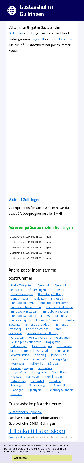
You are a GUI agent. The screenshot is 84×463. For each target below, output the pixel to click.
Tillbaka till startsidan (37, 431)
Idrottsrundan (62, 39)
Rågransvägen (38, 385)
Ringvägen (17, 385)
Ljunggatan (39, 372)
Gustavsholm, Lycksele (25, 412)
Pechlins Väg (53, 377)
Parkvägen (33, 377)
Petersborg (18, 381)
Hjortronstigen (42, 346)
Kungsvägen (61, 359)
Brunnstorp (58, 290)
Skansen (16, 394)
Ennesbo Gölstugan (59, 307)
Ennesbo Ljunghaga (54, 316)
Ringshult (37, 39)
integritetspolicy (49, 451)
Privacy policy (17, 437)
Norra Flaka (59, 372)
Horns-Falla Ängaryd (34, 351)
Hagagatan (53, 342)
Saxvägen (17, 390)
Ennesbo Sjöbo (21, 320)
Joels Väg (40, 355)
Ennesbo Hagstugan (24, 311)
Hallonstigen (19, 346)
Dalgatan (40, 298)
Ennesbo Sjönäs (47, 320)
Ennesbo (57, 298)
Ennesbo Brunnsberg (53, 303)
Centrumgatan (20, 298)
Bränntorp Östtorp (50, 294)
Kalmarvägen (19, 359)
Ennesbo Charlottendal (26, 307)
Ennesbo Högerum (55, 311)
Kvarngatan (18, 364)
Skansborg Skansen (59, 390)
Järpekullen (58, 355)
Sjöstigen (34, 390)
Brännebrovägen (22, 294)
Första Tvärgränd (40, 338)
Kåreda (53, 364)
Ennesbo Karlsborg (23, 316)
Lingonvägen (19, 372)
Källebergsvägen (22, 368)
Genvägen (63, 338)
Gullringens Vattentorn (26, 342)
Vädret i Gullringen (24, 200)
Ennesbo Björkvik (22, 303)
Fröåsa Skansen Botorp (42, 333)
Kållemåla (36, 364)
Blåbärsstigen (37, 290)
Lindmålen (45, 368)
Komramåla (40, 359)
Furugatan (17, 338)
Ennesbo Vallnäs (37, 329)
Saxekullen (60, 385)
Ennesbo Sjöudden (38, 324)
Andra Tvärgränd (22, 285)
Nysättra (16, 377)
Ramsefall (37, 381)
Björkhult (44, 285)
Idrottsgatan (61, 351)
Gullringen (16, 33)
